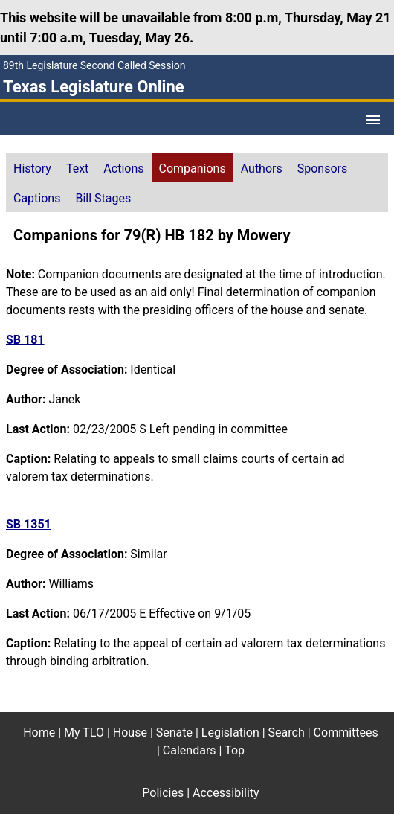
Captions (36, 198)
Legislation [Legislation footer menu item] (230, 732)
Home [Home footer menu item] (39, 732)
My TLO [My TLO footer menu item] (84, 732)
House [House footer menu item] (130, 732)
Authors (261, 168)
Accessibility (226, 793)
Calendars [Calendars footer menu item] (189, 750)
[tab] (32, 167)
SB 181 (25, 340)
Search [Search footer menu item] (286, 732)
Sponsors (322, 168)
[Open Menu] (373, 120)
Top (235, 750)
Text (77, 168)
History (32, 168)
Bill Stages (103, 198)
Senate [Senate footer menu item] (174, 732)
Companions (192, 168)
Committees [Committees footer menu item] (346, 732)
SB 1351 (28, 524)
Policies (163, 793)
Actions (123, 168)
